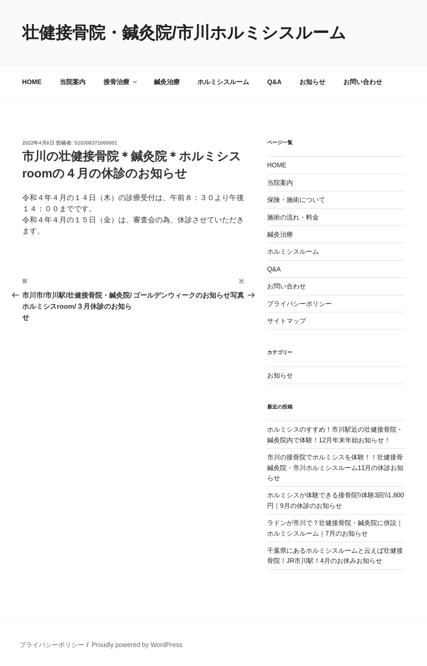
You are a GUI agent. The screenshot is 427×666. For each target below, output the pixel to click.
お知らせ (312, 82)
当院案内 (72, 82)
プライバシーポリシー (299, 303)
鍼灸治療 (167, 82)
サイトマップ (286, 320)
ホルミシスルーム (223, 82)
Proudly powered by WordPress (137, 644)
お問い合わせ (362, 82)
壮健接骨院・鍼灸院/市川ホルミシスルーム (184, 32)
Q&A (274, 82)
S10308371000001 (95, 143)
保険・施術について (296, 199)
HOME (32, 82)
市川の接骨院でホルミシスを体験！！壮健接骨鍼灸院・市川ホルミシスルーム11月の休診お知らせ (335, 467)
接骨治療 (121, 82)
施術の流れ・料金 (293, 217)
